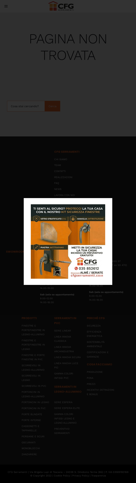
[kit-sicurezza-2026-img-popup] (68, 205)
